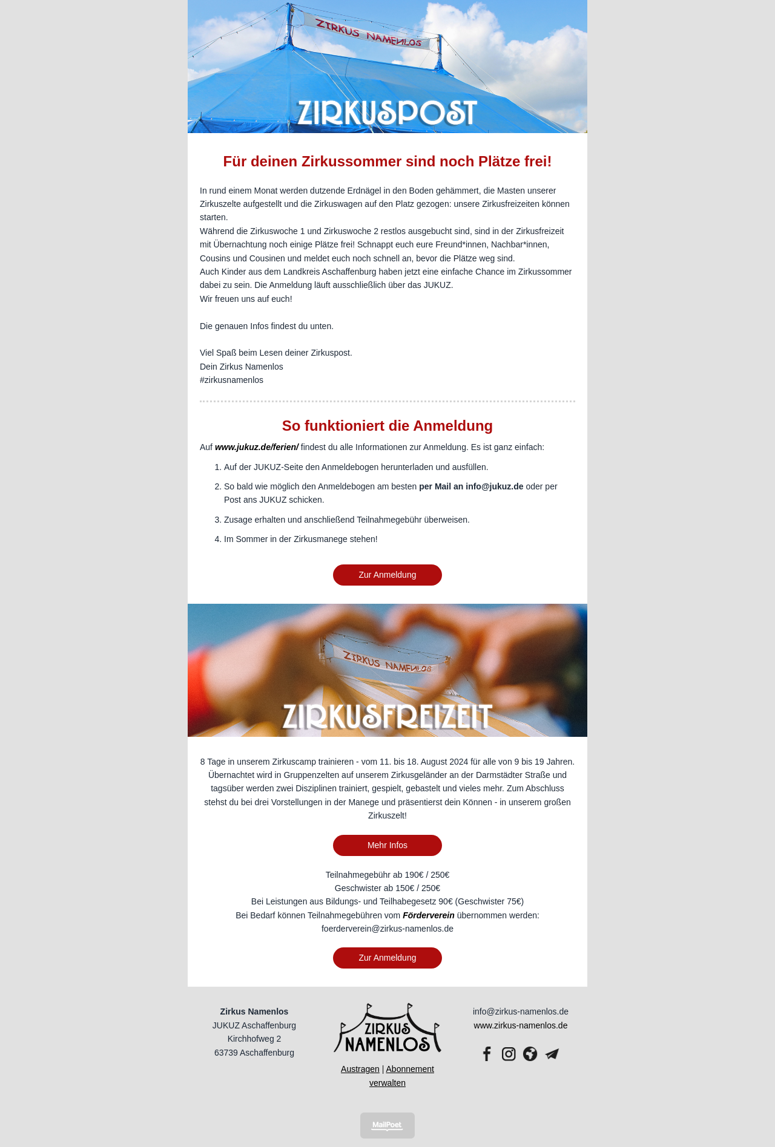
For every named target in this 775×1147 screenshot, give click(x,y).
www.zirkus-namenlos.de (521, 1025)
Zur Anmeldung (388, 575)
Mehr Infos (387, 845)
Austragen (360, 1069)
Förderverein (429, 915)
